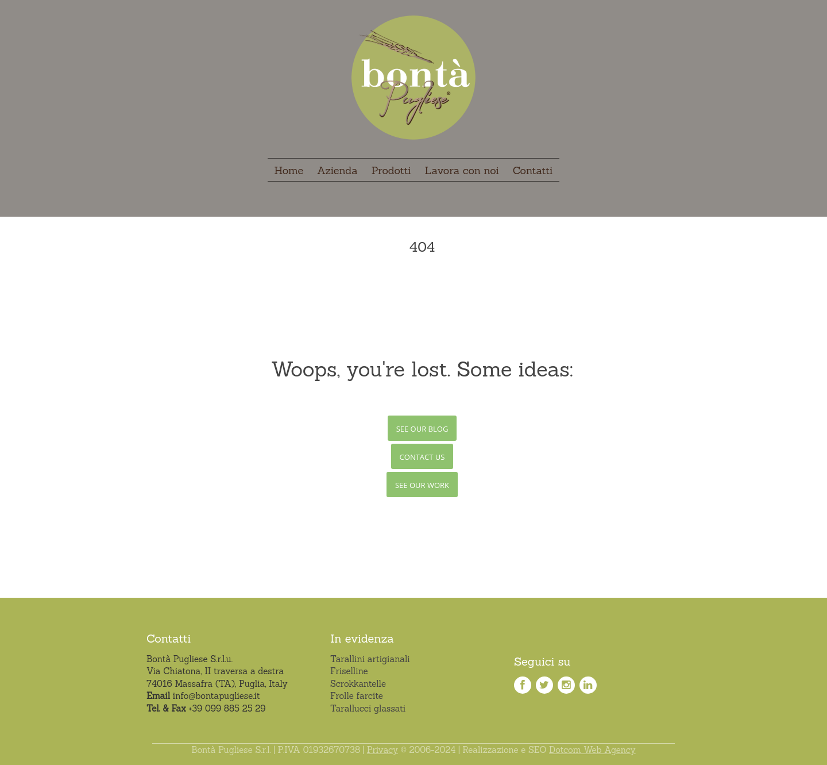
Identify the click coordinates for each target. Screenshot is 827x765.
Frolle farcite (356, 695)
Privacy (382, 749)
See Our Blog (422, 429)
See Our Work (422, 485)
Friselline (349, 671)
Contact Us (422, 457)
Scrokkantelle (358, 683)
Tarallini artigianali (370, 658)
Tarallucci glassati (367, 708)
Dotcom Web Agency (592, 749)
